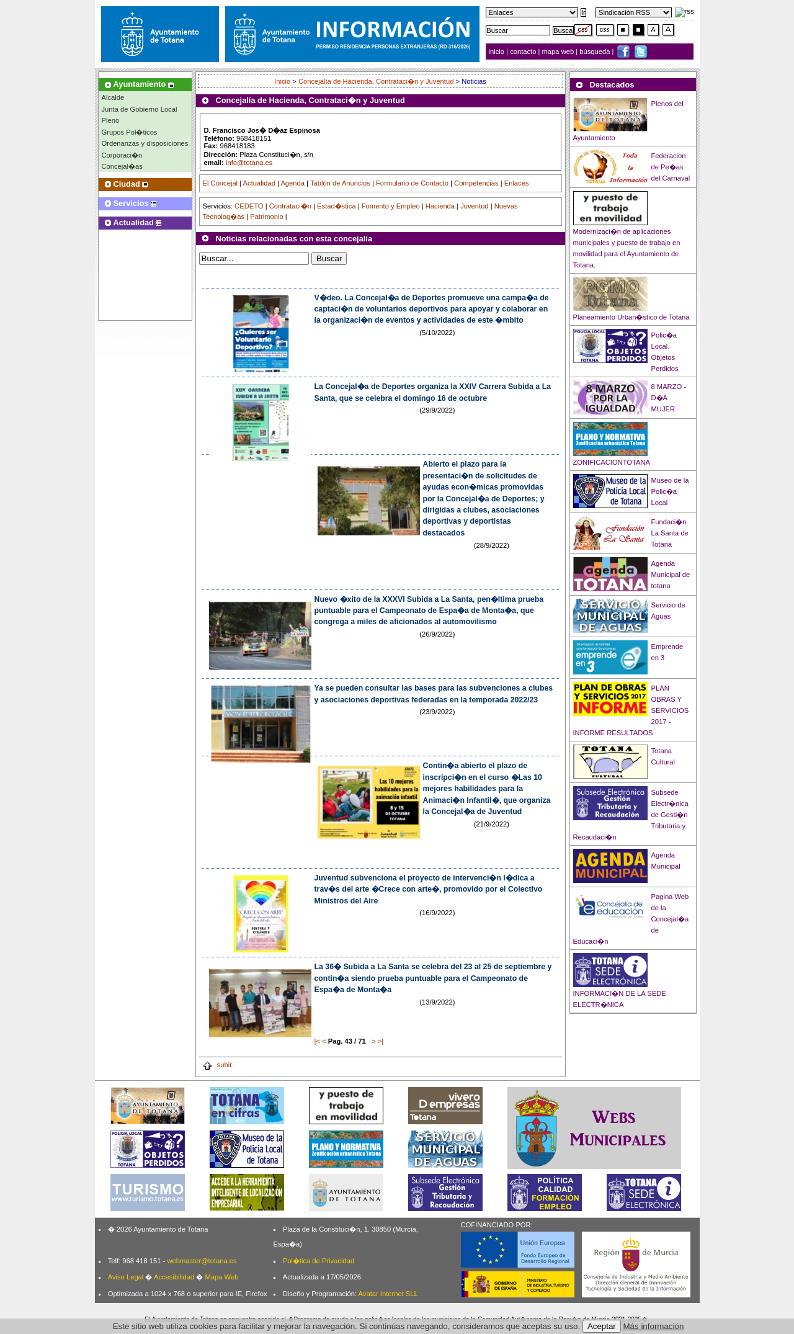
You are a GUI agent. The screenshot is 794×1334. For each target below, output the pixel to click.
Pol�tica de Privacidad (318, 1261)
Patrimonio (266, 216)
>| (380, 1041)
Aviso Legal (126, 1277)
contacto (523, 51)
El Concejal (220, 183)
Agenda (292, 183)
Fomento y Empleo (391, 206)
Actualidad (259, 183)
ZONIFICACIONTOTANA (612, 462)
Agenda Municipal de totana (670, 574)
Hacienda (440, 206)
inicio (498, 51)
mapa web (559, 51)
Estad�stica (336, 206)
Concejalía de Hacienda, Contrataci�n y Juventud (375, 81)
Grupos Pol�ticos (130, 132)
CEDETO (248, 206)
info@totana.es (249, 162)
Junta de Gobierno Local (139, 109)
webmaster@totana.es (201, 1261)
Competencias (476, 183)
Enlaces (516, 183)
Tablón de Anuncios (340, 183)
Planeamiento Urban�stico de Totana (631, 317)
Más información (653, 1326)
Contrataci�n (290, 206)
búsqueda (595, 51)
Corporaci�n (122, 155)
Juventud (474, 206)
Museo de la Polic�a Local (670, 491)
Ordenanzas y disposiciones (145, 143)
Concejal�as (122, 166)
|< (317, 1041)
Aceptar (601, 1326)
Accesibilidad (174, 1277)
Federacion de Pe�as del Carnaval (670, 167)
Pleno (111, 120)
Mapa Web (221, 1277)
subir (217, 1064)
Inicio (283, 81)
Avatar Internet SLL (388, 1293)
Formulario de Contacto (412, 183)
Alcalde (113, 97)
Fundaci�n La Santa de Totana (670, 533)
